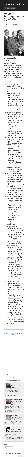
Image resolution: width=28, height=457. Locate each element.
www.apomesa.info (11, 24)
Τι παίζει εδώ (6, 8)
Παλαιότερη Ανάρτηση (19, 333)
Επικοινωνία (13, 8)
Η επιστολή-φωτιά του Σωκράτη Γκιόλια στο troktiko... (16, 385)
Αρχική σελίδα (14, 334)
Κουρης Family (14, 415)
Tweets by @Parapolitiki (10, 377)
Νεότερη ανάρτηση (8, 333)
